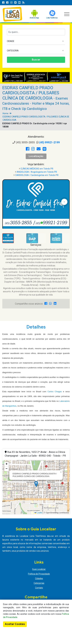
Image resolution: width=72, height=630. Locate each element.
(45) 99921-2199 (48, 142)
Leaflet (38, 513)
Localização (36, 156)
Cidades (39, 578)
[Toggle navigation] (67, 14)
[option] (36, 77)
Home (5, 113)
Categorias (39, 583)
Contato (39, 587)
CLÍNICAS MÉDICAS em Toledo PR (36, 168)
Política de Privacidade (39, 574)
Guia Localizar (39, 569)
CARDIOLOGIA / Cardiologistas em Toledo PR (36, 175)
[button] (36, 484)
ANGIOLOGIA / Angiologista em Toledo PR (37, 172)
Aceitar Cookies (15, 624)
